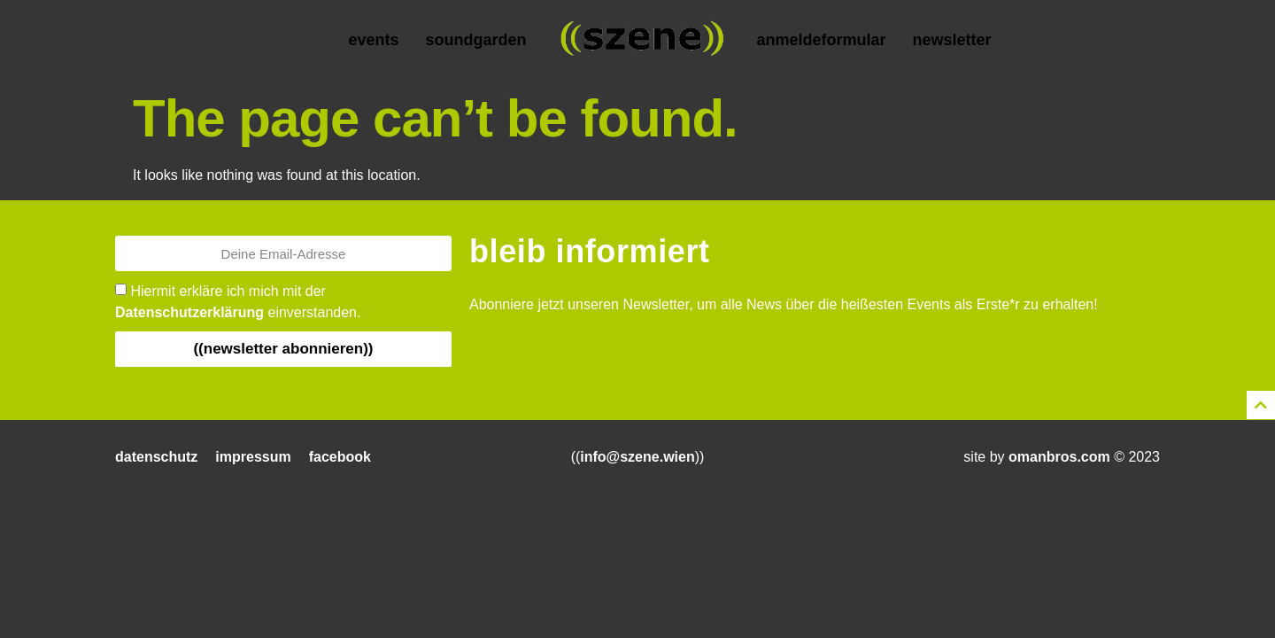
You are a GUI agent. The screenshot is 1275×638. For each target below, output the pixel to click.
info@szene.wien (637, 456)
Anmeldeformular (820, 40)
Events (373, 40)
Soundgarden (475, 40)
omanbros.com (1059, 456)
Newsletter (952, 40)
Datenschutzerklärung (189, 312)
